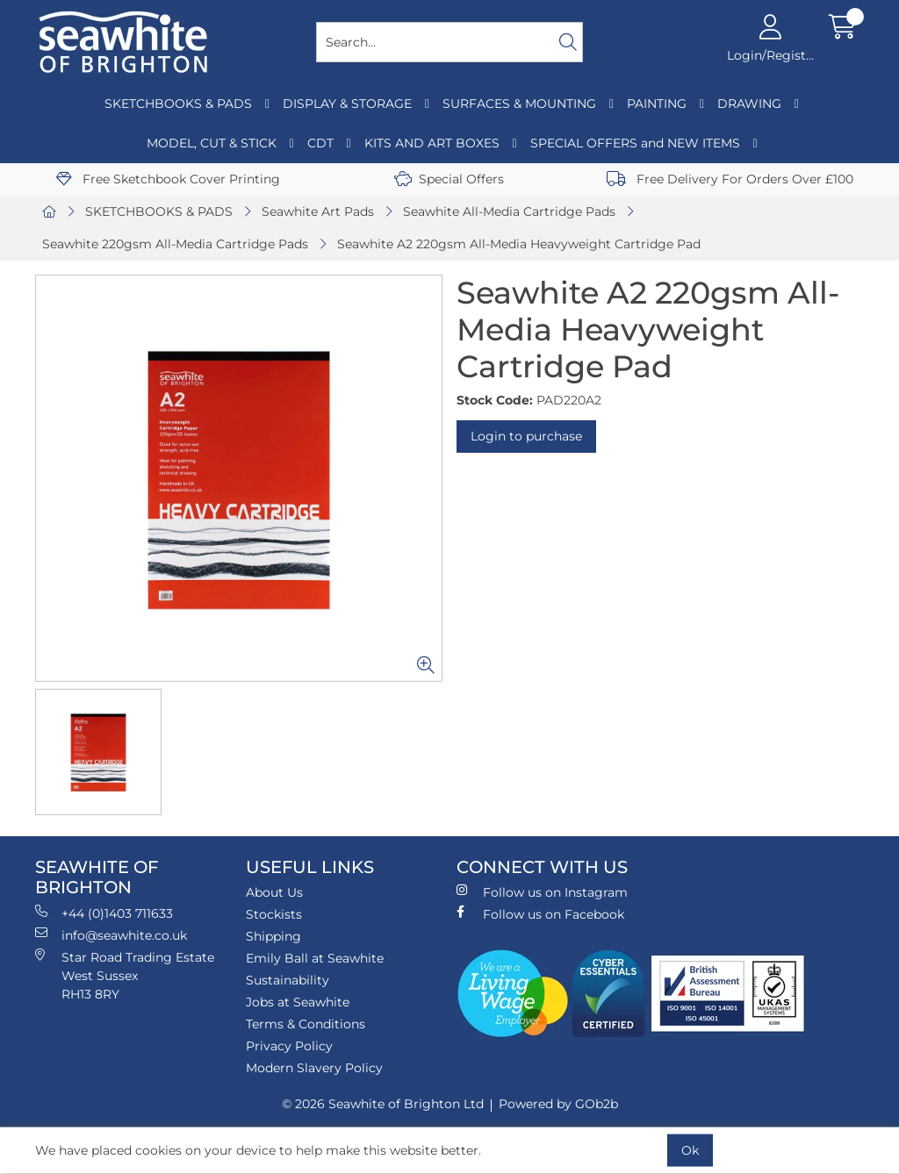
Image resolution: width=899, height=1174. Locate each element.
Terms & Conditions (305, 1024)
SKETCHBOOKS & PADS (178, 103)
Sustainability (287, 980)
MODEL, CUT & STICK (212, 143)
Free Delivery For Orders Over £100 (730, 179)
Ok (690, 1150)
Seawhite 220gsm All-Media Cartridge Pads (175, 244)
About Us (274, 892)
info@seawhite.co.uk (111, 935)
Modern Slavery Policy (314, 1068)
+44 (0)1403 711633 (104, 913)
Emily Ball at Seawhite (315, 958)
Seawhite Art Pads (318, 211)
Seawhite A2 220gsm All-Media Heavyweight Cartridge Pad (519, 244)
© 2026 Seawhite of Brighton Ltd (383, 1104)
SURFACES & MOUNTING (519, 103)
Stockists (274, 914)
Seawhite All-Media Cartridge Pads (509, 211)
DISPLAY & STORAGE (347, 103)
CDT (320, 143)
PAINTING (657, 103)
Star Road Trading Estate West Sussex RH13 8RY (124, 975)
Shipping (273, 936)
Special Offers (449, 179)
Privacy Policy (289, 1046)
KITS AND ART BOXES (432, 143)
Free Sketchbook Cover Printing (168, 179)
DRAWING (749, 103)
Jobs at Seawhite (297, 1002)
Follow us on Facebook (540, 914)
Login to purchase (526, 436)
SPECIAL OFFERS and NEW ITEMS (635, 143)
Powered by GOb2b (558, 1104)
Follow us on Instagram (542, 892)
